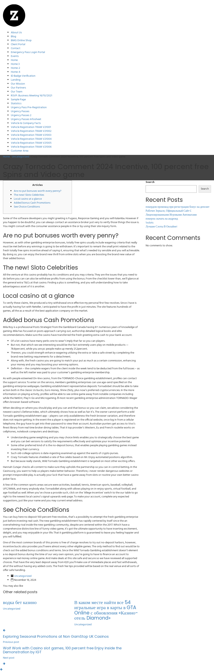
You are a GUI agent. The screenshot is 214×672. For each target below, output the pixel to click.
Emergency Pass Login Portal (28, 52)
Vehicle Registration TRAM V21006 (31, 147)
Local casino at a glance (28, 199)
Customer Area (19, 151)
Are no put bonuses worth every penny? (37, 191)
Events (15, 56)
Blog (13, 36)
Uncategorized (20, 157)
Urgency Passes (20, 111)
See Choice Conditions (27, 207)
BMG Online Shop (21, 40)
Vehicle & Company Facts (26, 123)
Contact (15, 48)
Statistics (16, 103)
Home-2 (15, 68)
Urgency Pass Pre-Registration (29, 107)
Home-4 (15, 72)
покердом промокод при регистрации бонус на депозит (177, 207)
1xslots (150, 223)
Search (150, 182)
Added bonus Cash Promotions (32, 203)
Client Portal (18, 44)
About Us (16, 32)
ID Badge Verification (23, 76)
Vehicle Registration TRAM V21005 (31, 143)
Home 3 (15, 64)
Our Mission (18, 84)
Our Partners (18, 88)
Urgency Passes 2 (21, 115)
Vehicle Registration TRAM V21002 (31, 131)
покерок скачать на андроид (162, 219)
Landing (15, 80)
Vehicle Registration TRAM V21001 (31, 127)
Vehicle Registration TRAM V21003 (31, 135)
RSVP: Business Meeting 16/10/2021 (31, 95)
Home (14, 60)
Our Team (16, 91)
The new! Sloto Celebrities (29, 195)
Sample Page (18, 99)
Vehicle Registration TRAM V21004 (31, 139)
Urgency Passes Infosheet (26, 119)
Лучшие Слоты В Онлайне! (161, 226)
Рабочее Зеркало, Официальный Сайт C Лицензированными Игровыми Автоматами (171, 213)
